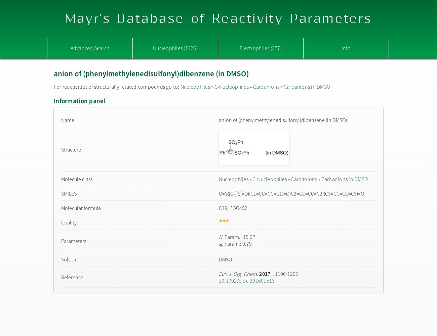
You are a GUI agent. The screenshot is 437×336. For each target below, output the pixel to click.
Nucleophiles (195, 86)
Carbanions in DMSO (307, 86)
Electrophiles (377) (261, 48)
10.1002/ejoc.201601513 (247, 280)
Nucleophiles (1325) (175, 48)
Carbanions (266, 86)
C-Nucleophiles (231, 86)
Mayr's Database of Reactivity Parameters (218, 19)
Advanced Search (90, 48)
